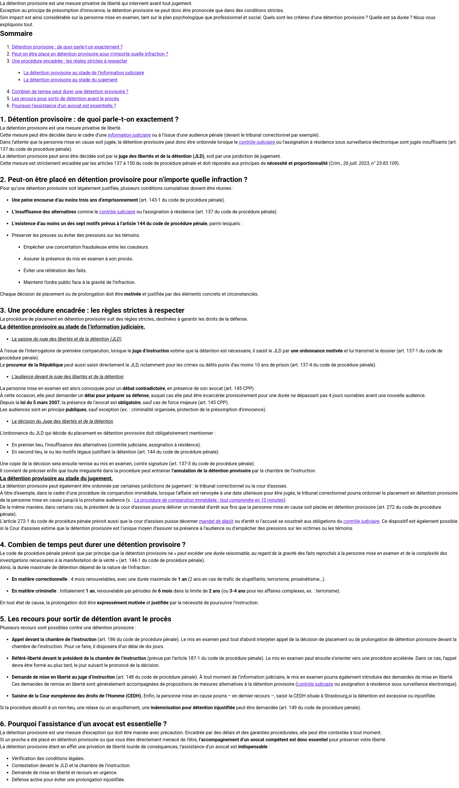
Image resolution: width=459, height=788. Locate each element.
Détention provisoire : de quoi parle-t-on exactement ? (67, 47)
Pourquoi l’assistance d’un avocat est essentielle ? (64, 105)
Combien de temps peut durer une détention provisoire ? (70, 91)
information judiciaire (129, 135)
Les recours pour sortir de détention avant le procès (65, 98)
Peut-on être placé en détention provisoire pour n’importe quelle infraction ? (90, 54)
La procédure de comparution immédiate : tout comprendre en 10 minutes (209, 500)
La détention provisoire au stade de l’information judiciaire (83, 73)
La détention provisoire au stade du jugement (70, 80)
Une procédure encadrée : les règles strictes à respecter (69, 61)
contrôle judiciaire (257, 142)
